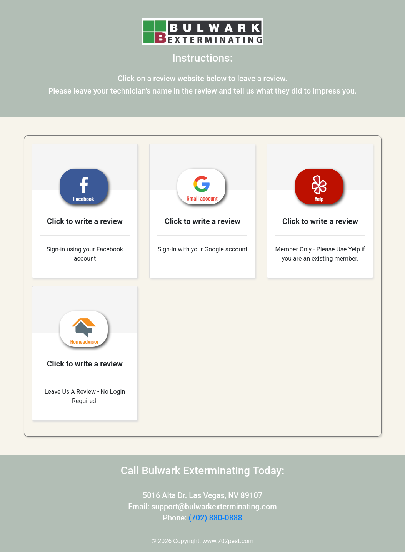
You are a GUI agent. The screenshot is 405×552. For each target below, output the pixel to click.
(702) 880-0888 (215, 517)
